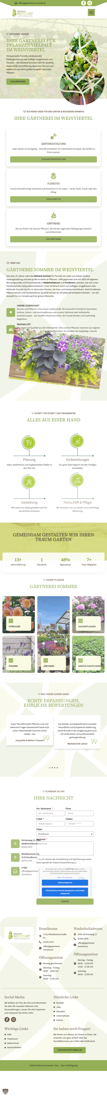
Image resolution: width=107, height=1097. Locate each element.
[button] (91, 12)
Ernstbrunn (70, 282)
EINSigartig (72, 1065)
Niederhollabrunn (51, 282)
